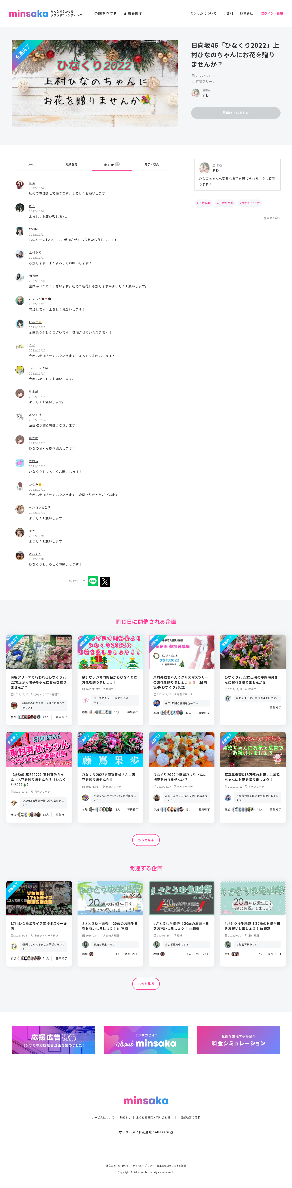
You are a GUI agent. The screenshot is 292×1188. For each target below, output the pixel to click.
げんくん (35, 553)
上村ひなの (226, 203)
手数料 (228, 13)
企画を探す (133, 13)
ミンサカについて (203, 13)
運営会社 (246, 13)
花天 (32, 530)
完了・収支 (151, 165)
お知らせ (122, 1108)
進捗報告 (71, 165)
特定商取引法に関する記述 (171, 1165)
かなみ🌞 (36, 484)
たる (32, 182)
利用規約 (123, 1165)
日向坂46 (205, 203)
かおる (34, 460)
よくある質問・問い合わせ (154, 1108)
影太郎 (34, 391)
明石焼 (34, 275)
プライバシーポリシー (142, 1165)
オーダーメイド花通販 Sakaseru (146, 1122)
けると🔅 (36, 321)
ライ (32, 345)
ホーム (32, 165)
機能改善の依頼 (196, 1108)
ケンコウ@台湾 (40, 507)
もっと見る (146, 840)
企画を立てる (105, 13)
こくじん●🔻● (41, 298)
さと (32, 205)
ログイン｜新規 (272, 13)
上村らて (35, 252)
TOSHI (34, 229)
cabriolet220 (40, 368)
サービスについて (97, 1108)
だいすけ (35, 414)
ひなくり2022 (251, 203)
